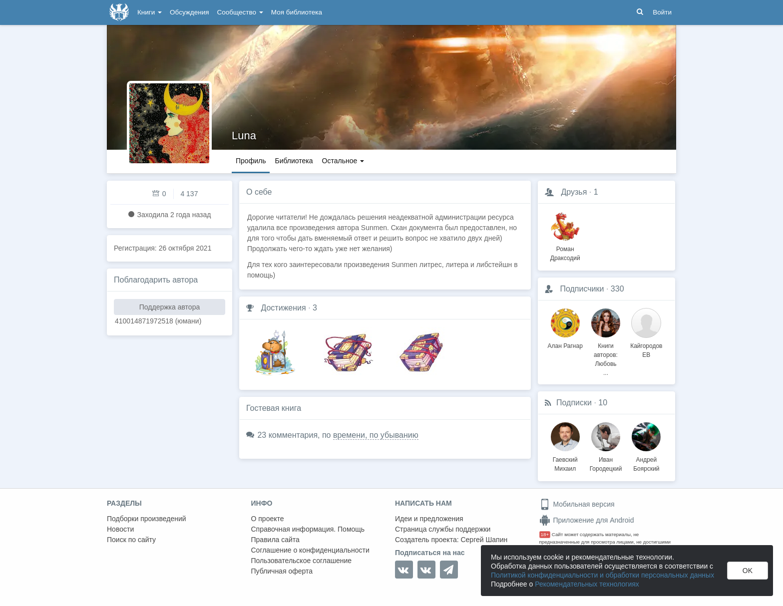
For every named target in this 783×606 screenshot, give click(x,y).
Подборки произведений (146, 519)
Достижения (283, 307)
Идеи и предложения (429, 519)
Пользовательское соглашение (301, 561)
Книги (149, 12)
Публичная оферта (282, 571)
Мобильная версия (577, 504)
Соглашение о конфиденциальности (310, 550)
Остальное (343, 161)
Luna (244, 135)
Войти (662, 12)
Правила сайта (275, 540)
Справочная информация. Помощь (308, 529)
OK (748, 571)
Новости (120, 529)
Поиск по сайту (131, 540)
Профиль (251, 161)
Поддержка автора (169, 307)
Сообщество (240, 12)
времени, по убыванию (375, 435)
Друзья (574, 192)
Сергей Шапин (483, 540)
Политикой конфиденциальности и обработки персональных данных (602, 575)
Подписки (574, 402)
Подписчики (582, 289)
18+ (545, 534)
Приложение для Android (586, 520)
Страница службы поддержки (442, 529)
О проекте (267, 519)
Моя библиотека (296, 12)
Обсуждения (189, 12)
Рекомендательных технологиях (587, 584)
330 (617, 289)
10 (602, 402)
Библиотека (294, 161)
